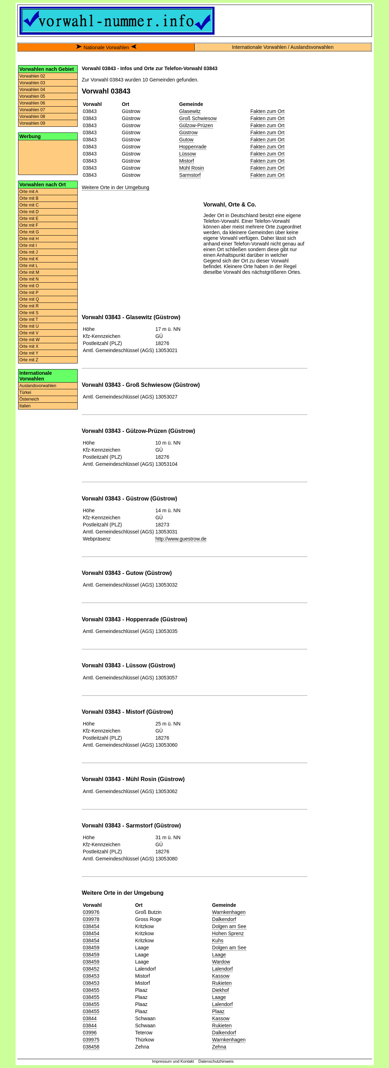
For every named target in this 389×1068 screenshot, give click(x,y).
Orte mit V (29, 332)
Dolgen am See (229, 926)
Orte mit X (29, 346)
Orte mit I (28, 245)
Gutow (186, 139)
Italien (25, 405)
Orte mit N (29, 279)
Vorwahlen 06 (32, 103)
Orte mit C (29, 205)
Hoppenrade (192, 146)
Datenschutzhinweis (216, 1061)
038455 (91, 990)
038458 (91, 1047)
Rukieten (222, 983)
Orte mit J (29, 252)
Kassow (220, 976)
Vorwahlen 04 (32, 89)
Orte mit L (29, 265)
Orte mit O (29, 285)
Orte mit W (30, 339)
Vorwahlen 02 (32, 76)
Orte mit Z (29, 359)
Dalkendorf (224, 919)
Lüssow (187, 154)
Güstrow (188, 132)
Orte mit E (29, 218)
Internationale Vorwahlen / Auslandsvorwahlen (282, 47)
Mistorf (186, 161)
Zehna (219, 1047)
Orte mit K (29, 258)
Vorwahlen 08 (32, 116)
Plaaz (218, 1011)
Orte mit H (29, 238)
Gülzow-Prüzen (196, 125)
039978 (91, 919)
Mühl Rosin (191, 168)
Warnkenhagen (228, 912)
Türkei (25, 392)
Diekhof (220, 990)
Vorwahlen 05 (32, 96)
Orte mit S (29, 312)
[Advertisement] (48, 157)
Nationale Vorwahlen (106, 47)
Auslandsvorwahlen (38, 385)
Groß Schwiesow (198, 118)
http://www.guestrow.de (180, 539)
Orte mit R (29, 306)
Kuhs (217, 940)
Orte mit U (29, 326)
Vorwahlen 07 (32, 109)
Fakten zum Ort (267, 111)
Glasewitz (190, 111)
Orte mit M (29, 272)
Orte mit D (29, 211)
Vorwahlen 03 (32, 82)
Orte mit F (29, 225)
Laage (219, 954)
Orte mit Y (29, 353)
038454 (91, 926)
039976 (91, 912)
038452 (91, 969)
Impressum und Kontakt (173, 1061)
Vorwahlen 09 (32, 123)
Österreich (29, 399)
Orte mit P (29, 292)
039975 (91, 1039)
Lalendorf (222, 969)
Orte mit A (29, 191)
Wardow (221, 962)
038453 (91, 976)
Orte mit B (29, 198)
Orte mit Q (29, 299)
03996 (90, 1032)
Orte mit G (29, 232)
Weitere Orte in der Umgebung (115, 187)
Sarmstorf (190, 175)
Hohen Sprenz (228, 933)
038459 (91, 947)
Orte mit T (29, 319)
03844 (90, 1018)
